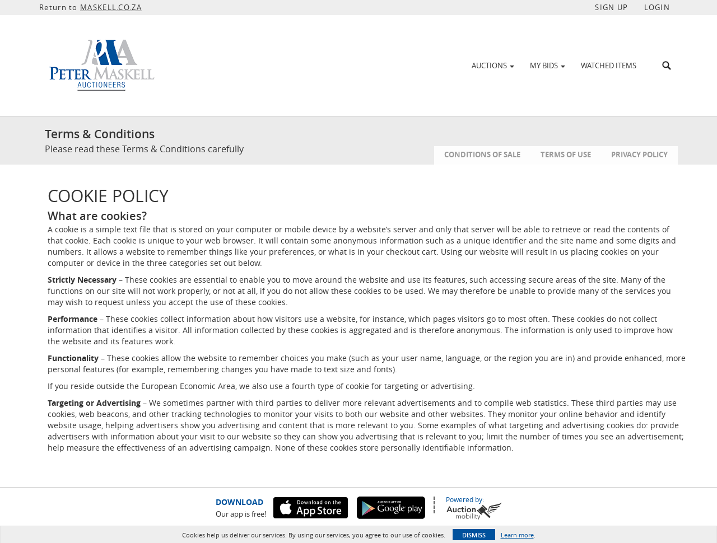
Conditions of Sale (482, 154)
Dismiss (474, 535)
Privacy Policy (639, 154)
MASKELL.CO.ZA (111, 7)
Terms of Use (566, 154)
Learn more (517, 535)
